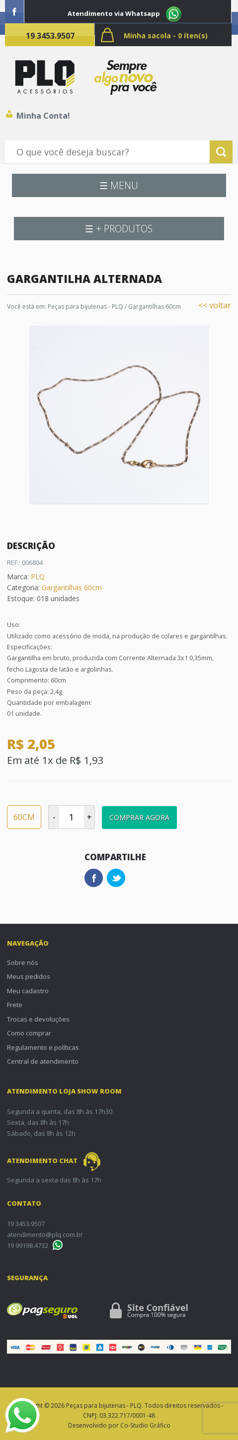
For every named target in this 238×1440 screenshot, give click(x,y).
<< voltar (214, 305)
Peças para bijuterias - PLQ (85, 306)
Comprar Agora (139, 817)
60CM (24, 817)
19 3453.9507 (50, 35)
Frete (14, 1004)
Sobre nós (22, 962)
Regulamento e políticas (43, 1047)
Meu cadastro (28, 990)
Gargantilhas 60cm (154, 306)
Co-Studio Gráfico (145, 1425)
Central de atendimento (43, 1061)
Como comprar (29, 1033)
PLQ (38, 576)
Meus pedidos (28, 976)
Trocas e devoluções (38, 1019)
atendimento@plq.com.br (45, 1234)
